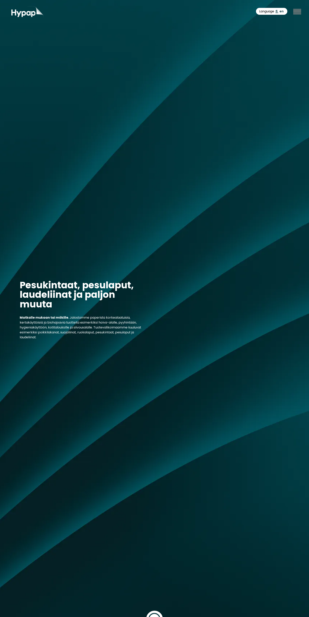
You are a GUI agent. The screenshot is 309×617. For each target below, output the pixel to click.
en (281, 11)
